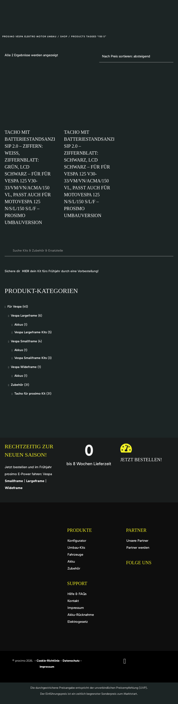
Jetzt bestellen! (141, 459)
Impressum (47, 666)
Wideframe (13, 488)
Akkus (18, 325)
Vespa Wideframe (24, 367)
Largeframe (35, 481)
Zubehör (17, 385)
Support (77, 583)
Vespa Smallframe (24, 341)
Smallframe (14, 481)
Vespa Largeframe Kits (30, 332)
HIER (25, 271)
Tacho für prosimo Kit (29, 394)
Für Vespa (14, 306)
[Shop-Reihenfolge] (136, 56)
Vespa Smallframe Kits (30, 358)
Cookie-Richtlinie (48, 660)
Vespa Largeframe (24, 316)
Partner (136, 530)
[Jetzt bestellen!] (126, 448)
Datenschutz (71, 660)
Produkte (79, 530)
